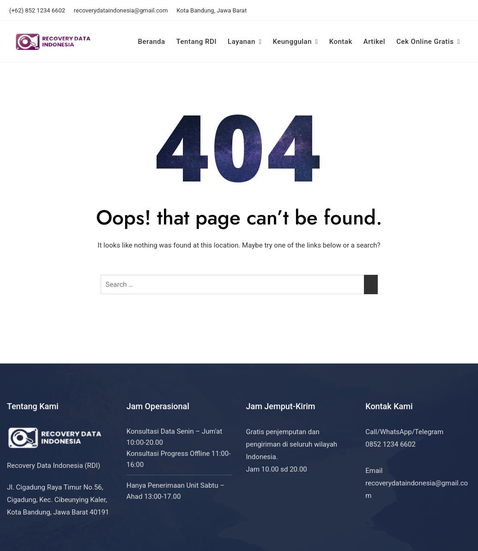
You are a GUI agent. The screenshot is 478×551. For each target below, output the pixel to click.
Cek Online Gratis (425, 41)
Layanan (241, 41)
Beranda (151, 41)
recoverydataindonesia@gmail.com (121, 10)
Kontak (340, 41)
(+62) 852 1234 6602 (37, 10)
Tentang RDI (196, 41)
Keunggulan (292, 41)
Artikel (374, 41)
